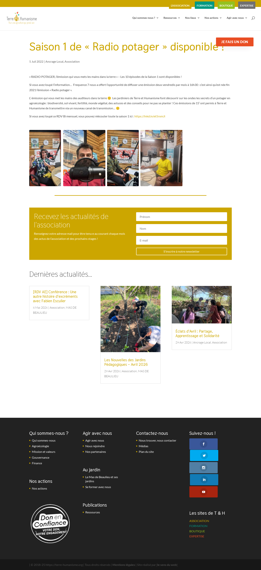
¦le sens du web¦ (167, 564)
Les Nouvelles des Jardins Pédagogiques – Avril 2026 (126, 362)
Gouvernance (40, 457)
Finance (37, 463)
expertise (247, 5)
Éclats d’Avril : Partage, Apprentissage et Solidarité (197, 333)
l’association (180, 5)
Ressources (170, 18)
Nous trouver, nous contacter (157, 440)
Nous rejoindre (95, 446)
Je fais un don (234, 42)
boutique (226, 5)
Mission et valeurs (43, 451)
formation (204, 5)
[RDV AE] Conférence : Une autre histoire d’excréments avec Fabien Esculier (55, 296)
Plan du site (146, 451)
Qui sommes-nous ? (143, 18)
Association (72, 61)
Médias (143, 446)
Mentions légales (123, 564)
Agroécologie (40, 446)
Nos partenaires (95, 451)
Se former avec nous (98, 487)
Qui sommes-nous (44, 440)
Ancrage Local (54, 61)
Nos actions (211, 18)
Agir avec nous (235, 18)
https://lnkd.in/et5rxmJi (149, 116)
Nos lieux (190, 18)
